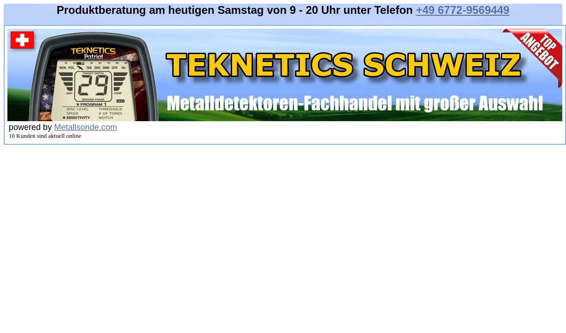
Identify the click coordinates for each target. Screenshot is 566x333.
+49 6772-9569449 (462, 10)
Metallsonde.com (85, 127)
